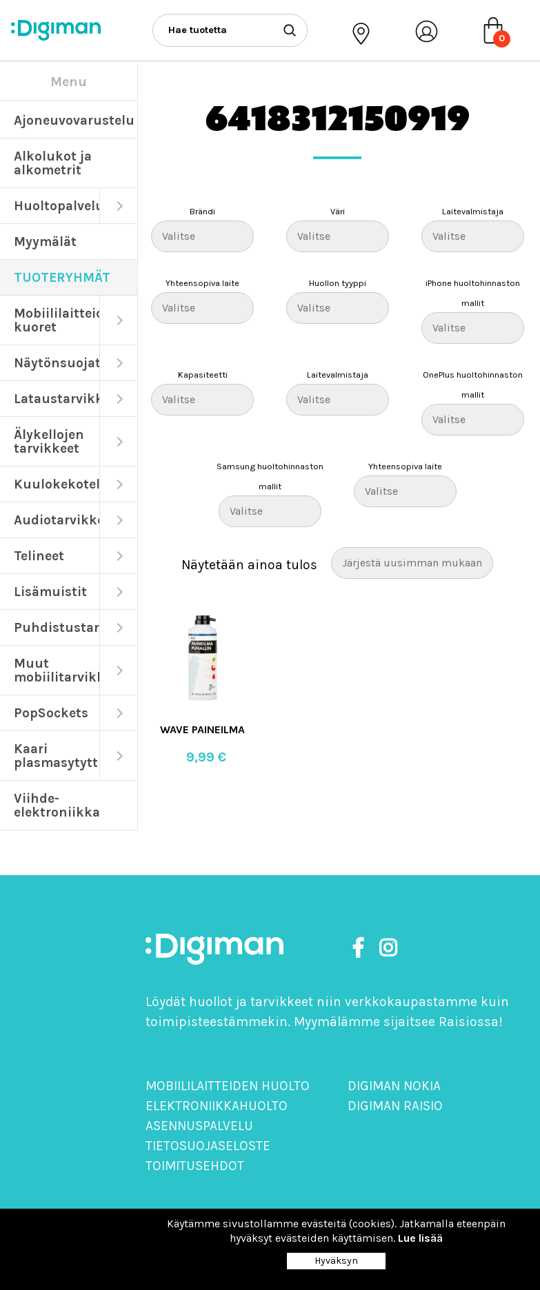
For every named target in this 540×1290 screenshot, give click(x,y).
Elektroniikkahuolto (217, 1106)
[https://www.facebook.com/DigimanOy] (360, 948)
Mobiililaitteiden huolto (228, 1086)
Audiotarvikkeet (56, 520)
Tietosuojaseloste (208, 1146)
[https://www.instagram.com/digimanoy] (388, 948)
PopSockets (51, 713)
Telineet (39, 556)
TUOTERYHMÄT (62, 277)
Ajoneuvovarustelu (74, 120)
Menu (68, 82)
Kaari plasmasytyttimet (56, 755)
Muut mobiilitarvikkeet (56, 670)
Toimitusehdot (195, 1166)
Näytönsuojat (56, 363)
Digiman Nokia (394, 1086)
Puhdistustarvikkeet (56, 627)
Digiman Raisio (395, 1106)
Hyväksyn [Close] (336, 1261)
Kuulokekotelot (56, 484)
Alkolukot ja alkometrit (53, 163)
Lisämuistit (50, 592)
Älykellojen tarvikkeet (49, 441)
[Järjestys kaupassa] (412, 563)
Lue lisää (420, 1238)
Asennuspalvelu (199, 1126)
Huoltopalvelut (56, 206)
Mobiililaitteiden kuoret (56, 320)
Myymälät (45, 241)
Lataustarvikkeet (56, 399)
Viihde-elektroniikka (57, 805)
